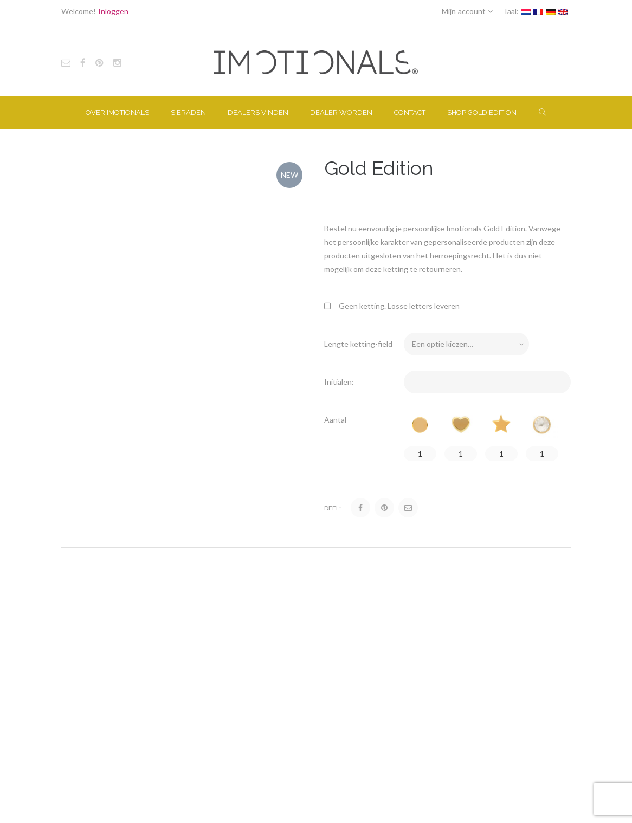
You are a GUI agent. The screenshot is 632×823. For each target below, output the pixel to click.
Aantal (335, 419)
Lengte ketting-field (358, 343)
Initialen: (339, 381)
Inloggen (113, 11)
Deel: (332, 508)
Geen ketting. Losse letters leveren (392, 305)
